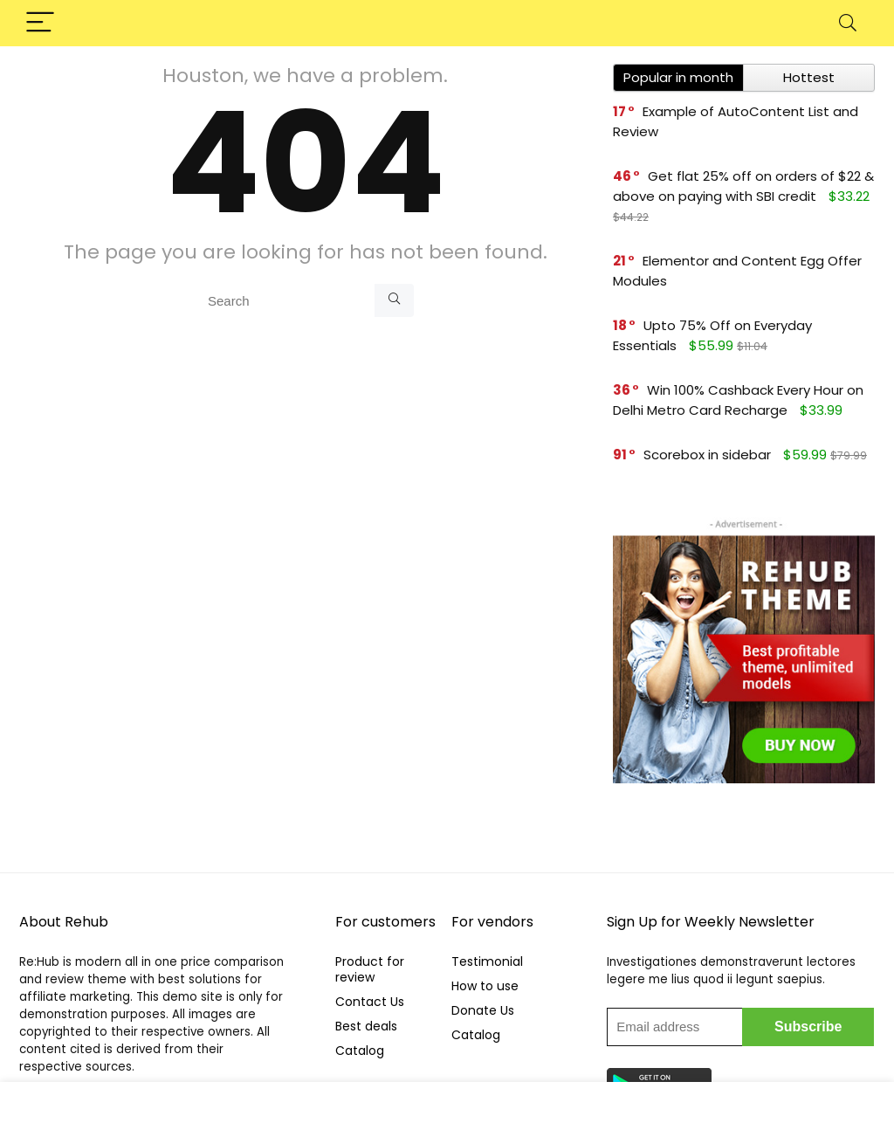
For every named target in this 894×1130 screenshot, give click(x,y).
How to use (485, 986)
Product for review (369, 969)
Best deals (366, 1026)
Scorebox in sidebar (707, 454)
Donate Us (482, 1010)
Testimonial (487, 961)
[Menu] (40, 23)
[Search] (848, 23)
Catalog (359, 1050)
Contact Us (369, 1001)
